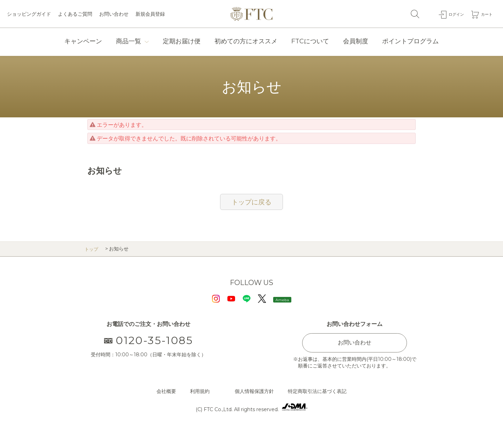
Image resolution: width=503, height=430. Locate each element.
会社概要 (166, 391)
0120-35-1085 (148, 340)
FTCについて (310, 41)
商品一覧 (128, 41)
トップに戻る (251, 202)
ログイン (451, 13)
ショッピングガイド (29, 14)
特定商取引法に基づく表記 (317, 391)
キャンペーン (83, 41)
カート (485, 13)
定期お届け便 (182, 41)
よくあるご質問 (75, 14)
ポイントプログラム (410, 41)
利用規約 (200, 391)
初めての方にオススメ (245, 41)
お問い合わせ (114, 14)
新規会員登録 (150, 14)
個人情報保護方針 (254, 391)
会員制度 (355, 41)
